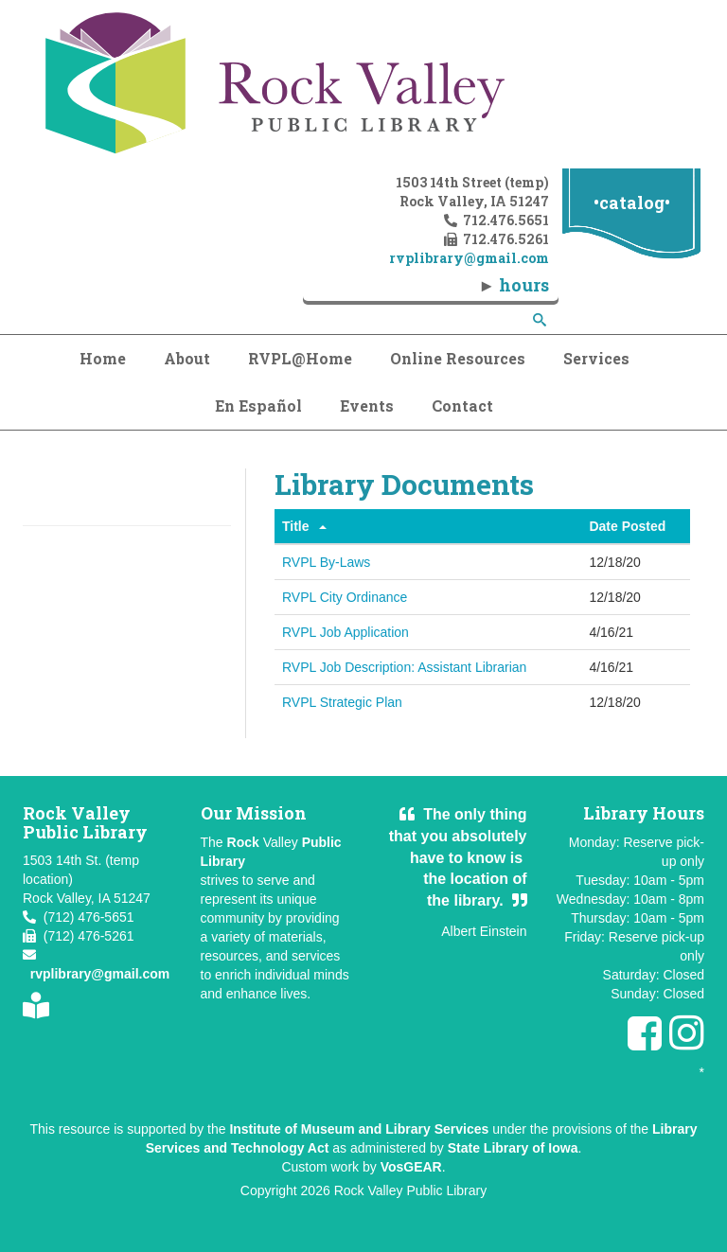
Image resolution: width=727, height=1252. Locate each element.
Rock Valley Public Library (411, 1190)
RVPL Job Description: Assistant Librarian (404, 667)
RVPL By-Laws (326, 562)
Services (596, 358)
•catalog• (632, 202)
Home (103, 358)
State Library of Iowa (513, 1147)
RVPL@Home (300, 358)
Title (296, 526)
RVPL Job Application (345, 632)
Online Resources (457, 358)
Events (367, 405)
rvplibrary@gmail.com (99, 973)
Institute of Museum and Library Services (358, 1129)
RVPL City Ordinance (344, 597)
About (187, 358)
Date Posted (627, 526)
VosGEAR (411, 1166)
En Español (258, 405)
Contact (462, 405)
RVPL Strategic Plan (342, 702)
